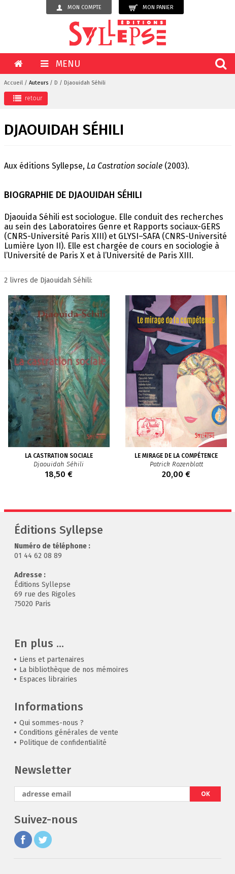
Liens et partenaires (51, 659)
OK (205, 793)
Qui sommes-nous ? (51, 723)
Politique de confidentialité (63, 742)
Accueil (13, 83)
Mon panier (151, 8)
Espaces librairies (48, 679)
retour (27, 98)
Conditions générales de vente (68, 732)
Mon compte (79, 7)
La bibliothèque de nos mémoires (73, 669)
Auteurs (38, 83)
